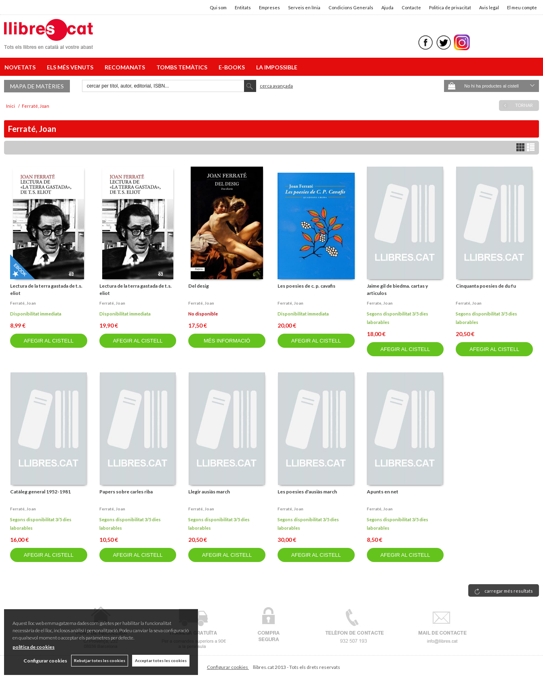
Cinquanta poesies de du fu (486, 286)
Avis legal (489, 7)
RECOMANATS (126, 67)
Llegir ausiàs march (209, 492)
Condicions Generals (350, 7)
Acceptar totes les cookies (161, 660)
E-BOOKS (233, 67)
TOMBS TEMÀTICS (183, 67)
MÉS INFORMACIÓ (227, 341)
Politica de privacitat (450, 7)
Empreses (269, 7)
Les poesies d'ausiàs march (307, 492)
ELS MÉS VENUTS (71, 67)
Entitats (243, 7)
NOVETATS (21, 67)
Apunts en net (382, 492)
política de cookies (34, 647)
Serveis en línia (304, 7)
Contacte (411, 7)
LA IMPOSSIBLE (276, 67)
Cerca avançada (276, 85)
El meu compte (522, 7)
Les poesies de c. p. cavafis (306, 286)
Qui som (218, 7)
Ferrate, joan (380, 303)
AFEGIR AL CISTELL (49, 341)
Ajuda (387, 7)
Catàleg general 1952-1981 (40, 492)
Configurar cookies (228, 667)
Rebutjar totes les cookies (99, 660)
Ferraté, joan (23, 303)
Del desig (198, 286)
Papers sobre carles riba (126, 492)
